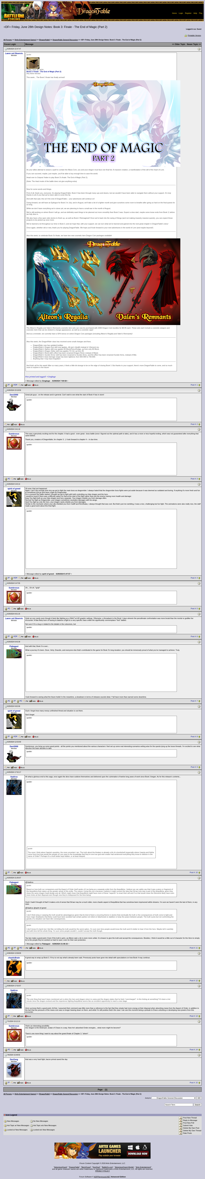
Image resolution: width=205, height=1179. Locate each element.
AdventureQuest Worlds (124, 1167)
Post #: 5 (194, 609)
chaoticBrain (14, 958)
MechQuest (86, 1167)
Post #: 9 (194, 767)
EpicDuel (96, 1167)
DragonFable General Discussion (65, 40)
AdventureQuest (60, 1167)
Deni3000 (14, 395)
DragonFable (74, 1167)
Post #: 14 (194, 1050)
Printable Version (192, 35)
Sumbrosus (14, 434)
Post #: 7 (194, 701)
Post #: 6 (194, 636)
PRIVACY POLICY (102, 1171)
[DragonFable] (44, 40)
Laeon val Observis (14, 53)
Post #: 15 (194, 1083)
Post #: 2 (194, 424)
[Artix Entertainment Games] (25, 40)
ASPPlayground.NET (102, 1177)
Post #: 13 (194, 1016)
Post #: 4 (194, 578)
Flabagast (13, 646)
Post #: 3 (194, 479)
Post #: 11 (194, 948)
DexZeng (14, 1059)
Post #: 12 (194, 981)
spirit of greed (14, 489)
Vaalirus (14, 777)
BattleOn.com (107, 1167)
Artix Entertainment (143, 1167)
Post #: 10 (194, 872)
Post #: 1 (194, 385)
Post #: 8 (194, 736)
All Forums (8, 40)
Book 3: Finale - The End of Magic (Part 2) (44, 72)
